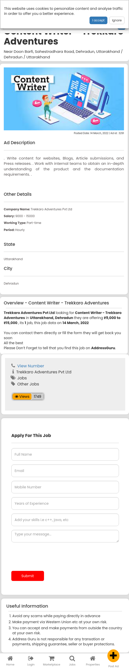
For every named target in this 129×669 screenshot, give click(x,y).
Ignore (117, 20)
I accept (98, 20)
